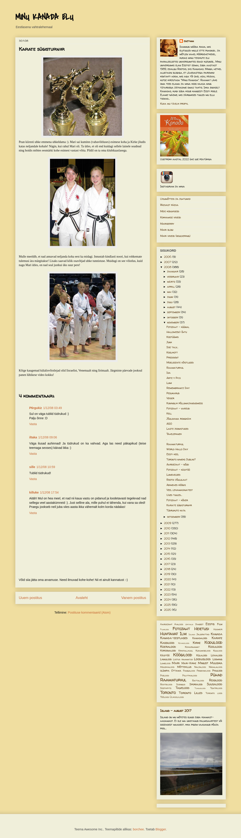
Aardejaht (166, 624)
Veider (170, 398)
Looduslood (202, 659)
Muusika (216, 663)
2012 (167, 538)
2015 (167, 554)
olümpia (165, 670)
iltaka (33, 437)
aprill (171, 286)
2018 (167, 569)
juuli (170, 302)
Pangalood (189, 670)
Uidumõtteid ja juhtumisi (175, 199)
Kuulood (217, 650)
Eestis (210, 624)
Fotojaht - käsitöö (178, 470)
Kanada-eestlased (174, 638)
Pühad (216, 675)
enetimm (189, 41)
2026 (168, 610)
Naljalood (200, 666)
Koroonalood (168, 650)
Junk (169, 342)
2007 (168, 262)
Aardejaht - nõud (177, 464)
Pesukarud (173, 393)
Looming (217, 659)
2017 (167, 564)
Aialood (178, 624)
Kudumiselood (203, 650)
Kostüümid (172, 337)
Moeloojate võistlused (180, 362)
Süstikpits (165, 688)
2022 (167, 589)
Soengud (180, 684)
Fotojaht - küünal (177, 327)
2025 (168, 605)
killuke (34, 492)
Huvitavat (169, 633)
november (173, 322)
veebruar (173, 276)
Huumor (217, 629)
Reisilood (215, 680)
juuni (170, 297)
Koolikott (172, 352)
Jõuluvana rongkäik (178, 419)
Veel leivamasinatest (179, 490)
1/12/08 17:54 (49, 492)
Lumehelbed (173, 475)
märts (171, 281)
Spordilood (196, 684)
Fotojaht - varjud (178, 408)
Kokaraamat (192, 646)
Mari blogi (166, 230)
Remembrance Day (177, 388)
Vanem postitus (133, 598)
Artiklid (189, 624)
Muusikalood (167, 666)
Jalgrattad (202, 634)
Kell (169, 413)
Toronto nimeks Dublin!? (181, 459)
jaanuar (173, 271)
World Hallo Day (177, 449)
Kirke (197, 643)
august (171, 307)
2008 (168, 267)
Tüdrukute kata (176, 510)
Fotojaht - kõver (177, 500)
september (174, 312)
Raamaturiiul (175, 368)
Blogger (161, 829)
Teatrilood (216, 688)
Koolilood (215, 647)
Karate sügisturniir (179, 505)
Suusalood (214, 684)
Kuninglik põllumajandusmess (184, 403)
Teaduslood (200, 688)
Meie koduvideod (169, 211)
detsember (174, 517)
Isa (168, 373)
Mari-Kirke (188, 663)
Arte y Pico (173, 378)
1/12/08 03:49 (52, 408)
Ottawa (176, 670)
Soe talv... (172, 347)
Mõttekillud (184, 667)
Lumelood (165, 663)
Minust (203, 663)
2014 (167, 548)
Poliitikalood (189, 675)
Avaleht (82, 598)
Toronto (168, 692)
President (172, 357)
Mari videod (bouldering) (175, 236)
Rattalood (198, 680)
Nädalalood (215, 666)
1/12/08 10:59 (46, 467)
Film (219, 624)
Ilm (183, 633)
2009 (168, 523)
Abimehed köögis (176, 485)
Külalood (201, 655)
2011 (167, 533)
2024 (168, 599)
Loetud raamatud (183, 659)
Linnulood (166, 659)
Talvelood (182, 688)
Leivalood (216, 655)
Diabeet (199, 624)
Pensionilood (204, 670)
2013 (167, 543)
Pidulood (217, 670)
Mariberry (167, 224)
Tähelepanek (174, 434)
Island (192, 634)
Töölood (164, 697)
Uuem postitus (30, 598)
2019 (167, 574)
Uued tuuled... (174, 495)
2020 (168, 579)
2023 (167, 594)
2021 (167, 584)
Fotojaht (181, 628)
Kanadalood (199, 638)
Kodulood (213, 642)
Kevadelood (183, 643)
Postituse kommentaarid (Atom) (89, 612)
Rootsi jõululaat (176, 480)
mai (169, 292)
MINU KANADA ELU (44, 17)
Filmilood (164, 629)
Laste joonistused (177, 429)
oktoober (173, 317)
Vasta (33, 424)
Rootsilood (166, 684)
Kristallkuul (185, 650)
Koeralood (168, 647)
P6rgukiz (35, 408)
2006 (168, 257)
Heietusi (201, 628)
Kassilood (167, 643)
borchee (138, 829)
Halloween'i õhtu (176, 332)
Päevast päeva (169, 205)
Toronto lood (214, 693)
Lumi (169, 383)
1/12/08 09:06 (47, 437)
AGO (169, 424)
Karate (217, 638)
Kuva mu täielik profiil (174, 103)
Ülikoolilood (177, 697)
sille (32, 467)
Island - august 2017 (175, 711)
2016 (167, 559)
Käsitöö (165, 655)
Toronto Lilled (191, 693)
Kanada (216, 634)
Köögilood (182, 655)
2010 (167, 528)
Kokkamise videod (170, 217)
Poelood (164, 675)
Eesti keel (172, 454)
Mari (176, 663)
